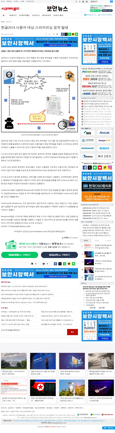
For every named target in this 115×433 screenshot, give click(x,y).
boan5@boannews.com (20, 226)
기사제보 (15, 1)
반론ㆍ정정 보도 (108, 428)
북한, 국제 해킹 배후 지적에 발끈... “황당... (16, 320)
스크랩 (22, 1)
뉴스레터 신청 (30, 1)
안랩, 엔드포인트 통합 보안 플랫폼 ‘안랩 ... (97, 228)
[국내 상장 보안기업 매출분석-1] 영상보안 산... (57, 320)
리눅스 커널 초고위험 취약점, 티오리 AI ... (97, 235)
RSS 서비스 (79, 408)
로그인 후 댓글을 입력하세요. (34, 332)
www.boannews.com (38, 231)
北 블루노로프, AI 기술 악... (96, 210)
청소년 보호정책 (40, 408)
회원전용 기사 (92, 15)
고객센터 (56, 408)
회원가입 (9, 1)
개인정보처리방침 (27, 408)
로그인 (3, 1)
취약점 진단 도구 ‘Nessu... (96, 218)
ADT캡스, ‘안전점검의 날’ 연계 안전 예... (96, 225)
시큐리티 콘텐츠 (106, 15)
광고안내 (11, 408)
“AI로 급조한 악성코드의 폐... (97, 213)
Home (3, 22)
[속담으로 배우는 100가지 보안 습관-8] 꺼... (56, 316)
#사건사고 (36, 15)
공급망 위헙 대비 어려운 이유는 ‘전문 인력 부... (18, 316)
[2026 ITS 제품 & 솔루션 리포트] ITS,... (96, 104)
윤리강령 (49, 408)
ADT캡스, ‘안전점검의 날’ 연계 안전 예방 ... (16, 312)
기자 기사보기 (70, 238)
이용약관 (18, 408)
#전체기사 (13, 15)
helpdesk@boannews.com (90, 417)
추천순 (97, 240)
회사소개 (3, 408)
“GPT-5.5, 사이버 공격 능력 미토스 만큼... (15, 324)
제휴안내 (63, 408)
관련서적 (70, 408)
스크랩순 (108, 240)
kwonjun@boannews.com (58, 423)
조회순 (86, 240)
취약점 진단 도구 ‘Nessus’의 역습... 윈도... (97, 109)
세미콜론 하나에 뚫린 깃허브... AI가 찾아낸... (57, 324)
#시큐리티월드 (24, 15)
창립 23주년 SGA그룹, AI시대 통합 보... (96, 233)
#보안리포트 (46, 15)
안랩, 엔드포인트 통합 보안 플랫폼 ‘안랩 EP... (57, 312)
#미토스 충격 (58, 15)
